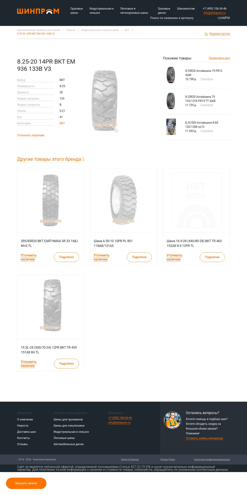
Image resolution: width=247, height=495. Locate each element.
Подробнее (207, 79)
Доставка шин (26, 431)
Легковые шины (64, 438)
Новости (22, 425)
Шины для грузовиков (68, 419)
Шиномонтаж (186, 8)
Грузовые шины (77, 10)
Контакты (23, 438)
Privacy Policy (168, 459)
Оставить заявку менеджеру (204, 438)
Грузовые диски (164, 10)
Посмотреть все (219, 58)
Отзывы (22, 444)
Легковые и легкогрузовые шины (134, 10)
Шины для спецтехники (69, 425)
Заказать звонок (26, 483)
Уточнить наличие (30, 135)
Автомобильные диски (69, 444)
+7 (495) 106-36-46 (214, 8)
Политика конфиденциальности (212, 459)
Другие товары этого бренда (50, 159)
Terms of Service (130, 459)
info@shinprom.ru (215, 12)
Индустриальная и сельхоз (101, 10)
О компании (25, 419)
